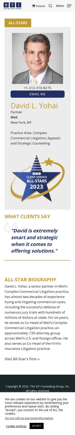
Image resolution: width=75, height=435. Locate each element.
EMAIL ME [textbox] (37, 94)
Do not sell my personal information (29, 418)
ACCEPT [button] (36, 426)
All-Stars (18, 23)
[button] (63, 5)
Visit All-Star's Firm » (22, 359)
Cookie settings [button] (16, 426)
